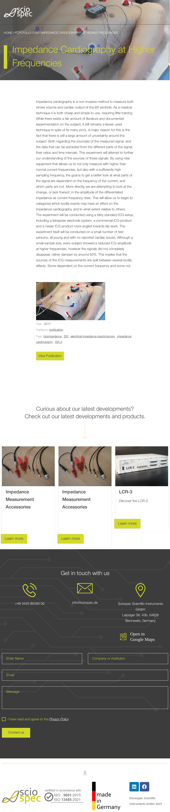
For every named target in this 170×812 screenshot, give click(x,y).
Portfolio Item (27, 33)
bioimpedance (53, 336)
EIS (66, 336)
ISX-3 (58, 342)
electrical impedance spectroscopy (93, 336)
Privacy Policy (58, 719)
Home (8, 33)
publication (56, 330)
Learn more (14, 539)
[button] (160, 12)
